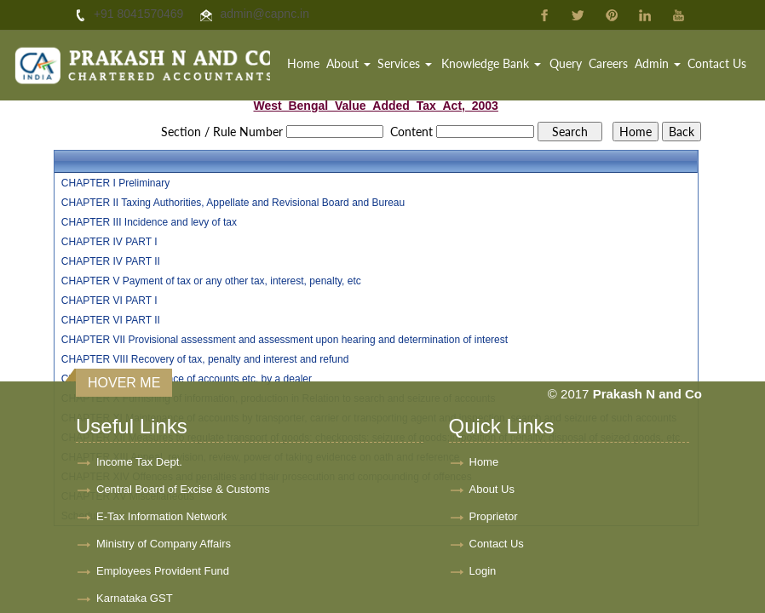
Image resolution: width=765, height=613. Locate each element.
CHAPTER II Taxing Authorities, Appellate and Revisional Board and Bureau (233, 203)
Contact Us (716, 63)
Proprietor (493, 516)
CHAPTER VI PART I (109, 300)
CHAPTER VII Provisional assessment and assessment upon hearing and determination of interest (284, 340)
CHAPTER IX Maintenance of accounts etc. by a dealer (186, 379)
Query (565, 63)
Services (404, 63)
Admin (658, 63)
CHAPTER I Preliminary (115, 183)
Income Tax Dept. (139, 461)
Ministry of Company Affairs (163, 543)
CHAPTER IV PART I (109, 242)
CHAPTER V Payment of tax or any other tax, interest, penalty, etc (211, 281)
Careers (608, 63)
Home (303, 63)
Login (483, 570)
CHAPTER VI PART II (110, 320)
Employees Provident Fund (162, 570)
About (348, 63)
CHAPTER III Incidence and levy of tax (149, 222)
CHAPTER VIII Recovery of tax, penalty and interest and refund (205, 359)
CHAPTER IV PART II (110, 261)
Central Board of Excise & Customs (183, 489)
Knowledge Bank (491, 63)
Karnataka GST (134, 598)
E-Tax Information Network (161, 516)
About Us (492, 489)
